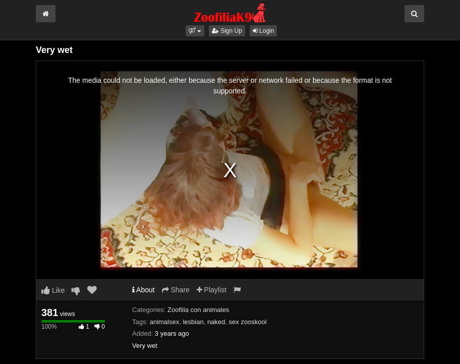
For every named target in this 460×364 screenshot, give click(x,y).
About (143, 290)
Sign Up (227, 30)
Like (53, 290)
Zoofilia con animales (198, 310)
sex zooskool (248, 322)
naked (216, 322)
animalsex (165, 322)
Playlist (211, 290)
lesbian (193, 322)
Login (263, 30)
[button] (195, 30)
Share (176, 290)
